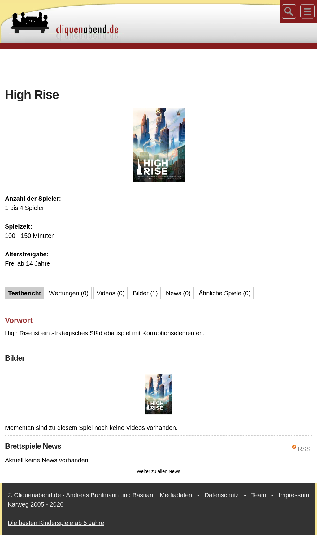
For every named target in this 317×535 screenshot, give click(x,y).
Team (258, 495)
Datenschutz (221, 495)
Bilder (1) (145, 293)
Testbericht (24, 293)
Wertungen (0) (68, 293)
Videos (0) (111, 293)
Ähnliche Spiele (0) (225, 293)
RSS (304, 449)
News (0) (178, 293)
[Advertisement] (158, 68)
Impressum (294, 495)
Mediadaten (176, 495)
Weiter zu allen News (158, 471)
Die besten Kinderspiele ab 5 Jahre (56, 523)
